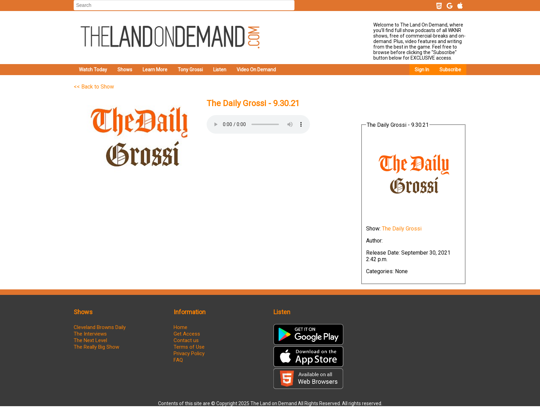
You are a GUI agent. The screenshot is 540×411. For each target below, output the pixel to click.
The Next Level (90, 340)
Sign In (422, 69)
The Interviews (90, 334)
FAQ (178, 360)
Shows (124, 69)
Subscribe (450, 69)
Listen (219, 69)
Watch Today (93, 69)
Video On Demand (256, 69)
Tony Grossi (190, 69)
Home (180, 327)
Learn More (155, 69)
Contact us (186, 340)
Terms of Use (189, 347)
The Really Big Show (96, 347)
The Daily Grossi (402, 228)
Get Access (187, 334)
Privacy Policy (189, 353)
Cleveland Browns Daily (100, 327)
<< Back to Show (94, 86)
